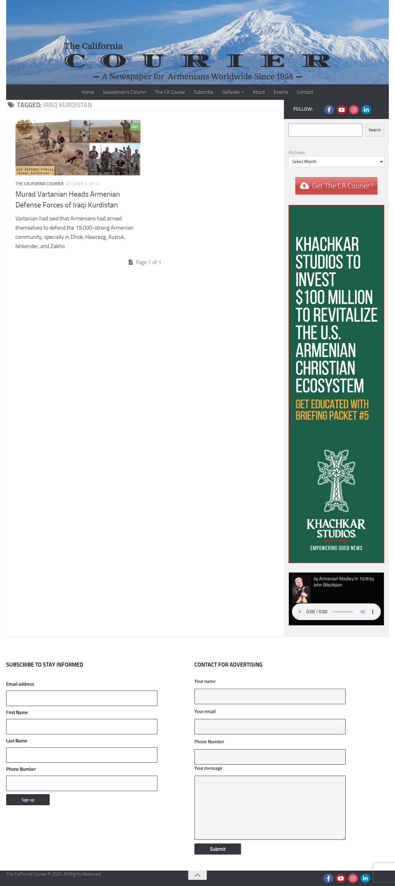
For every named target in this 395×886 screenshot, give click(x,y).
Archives (297, 152)
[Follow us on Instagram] (354, 109)
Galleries (230, 92)
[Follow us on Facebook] (329, 109)
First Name (17, 712)
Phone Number (21, 769)
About (259, 92)
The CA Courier (170, 92)
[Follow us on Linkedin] (366, 109)
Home (88, 92)
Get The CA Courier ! (342, 186)
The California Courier (39, 183)
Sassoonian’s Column (124, 92)
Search (375, 130)
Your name (205, 681)
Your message (208, 768)
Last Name (16, 741)
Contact (305, 92)
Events (281, 92)
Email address (81, 693)
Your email (205, 711)
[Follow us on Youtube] (342, 109)
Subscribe (203, 92)
